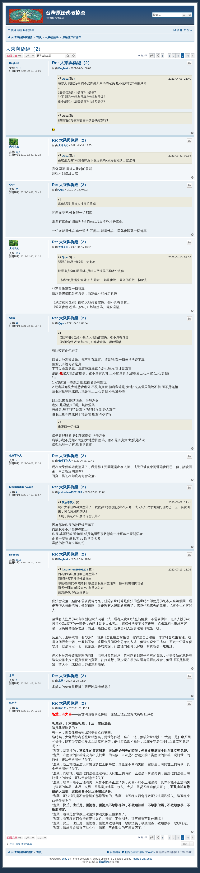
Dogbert (14, 63)
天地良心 (14, 146)
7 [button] (173, 55)
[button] (152, 55)
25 (17, 189)
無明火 (13, 703)
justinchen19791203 (21, 486)
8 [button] (178, 55)
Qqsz (65, 78)
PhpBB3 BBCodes (142, 858)
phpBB (65, 858)
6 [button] (169, 55)
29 (17, 707)
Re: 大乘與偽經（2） (72, 62)
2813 (18, 68)
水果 (11, 675)
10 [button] (187, 55)
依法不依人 (15, 455)
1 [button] (162, 55)
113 (18, 151)
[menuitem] (28, 30)
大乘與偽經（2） (24, 49)
